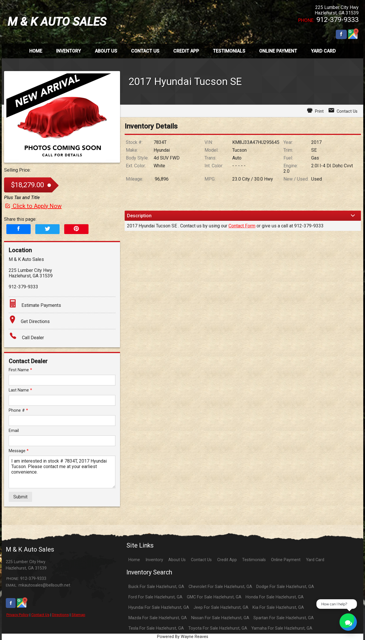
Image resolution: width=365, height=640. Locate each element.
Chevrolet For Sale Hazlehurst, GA (220, 586)
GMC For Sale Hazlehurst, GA (214, 597)
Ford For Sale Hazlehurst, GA (155, 597)
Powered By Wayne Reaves (182, 636)
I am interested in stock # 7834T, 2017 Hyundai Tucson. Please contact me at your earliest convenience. (62, 472)
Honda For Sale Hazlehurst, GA (275, 597)
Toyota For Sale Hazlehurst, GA (217, 628)
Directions (60, 615)
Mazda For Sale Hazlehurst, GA (157, 617)
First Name (20, 370)
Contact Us (40, 615)
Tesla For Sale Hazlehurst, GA (156, 628)
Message (19, 450)
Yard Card (315, 559)
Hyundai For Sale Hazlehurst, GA (158, 607)
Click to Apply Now (33, 206)
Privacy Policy (17, 615)
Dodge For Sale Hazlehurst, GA (285, 586)
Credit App (227, 559)
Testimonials (254, 559)
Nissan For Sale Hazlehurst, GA (220, 617)
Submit (20, 497)
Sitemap (78, 615)
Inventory (154, 559)
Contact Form (241, 226)
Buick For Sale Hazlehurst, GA (156, 586)
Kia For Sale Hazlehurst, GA (278, 607)
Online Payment (286, 559)
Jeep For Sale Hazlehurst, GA (220, 607)
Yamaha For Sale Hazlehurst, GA (281, 628)
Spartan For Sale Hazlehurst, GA (283, 617)
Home (134, 559)
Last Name (20, 390)
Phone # (18, 410)
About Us (177, 559)
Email (14, 430)
